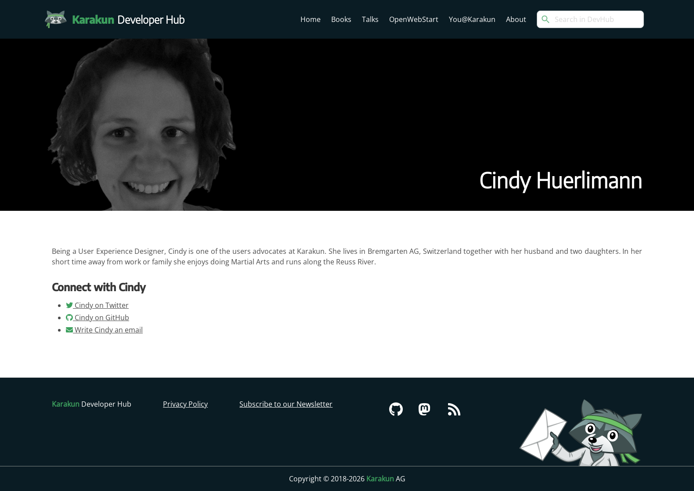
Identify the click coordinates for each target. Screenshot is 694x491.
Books (341, 19)
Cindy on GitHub (97, 317)
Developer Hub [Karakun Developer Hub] (132, 19)
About (516, 19)
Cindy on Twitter (97, 305)
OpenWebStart (413, 19)
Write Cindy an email (104, 330)
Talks (370, 19)
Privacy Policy (185, 404)
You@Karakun (472, 19)
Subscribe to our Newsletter (286, 404)
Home (310, 19)
